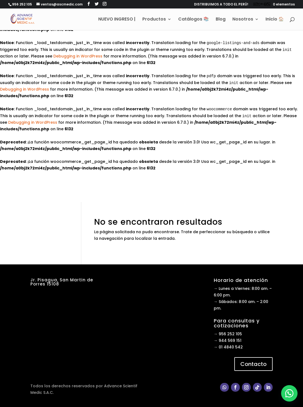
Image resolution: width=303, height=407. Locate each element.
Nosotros (242, 19)
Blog (221, 19)
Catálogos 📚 (193, 19)
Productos (154, 19)
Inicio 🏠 (275, 19)
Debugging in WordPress (77, 56)
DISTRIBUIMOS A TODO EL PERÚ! (221, 5)
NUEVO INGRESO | (116, 19)
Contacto (253, 364)
